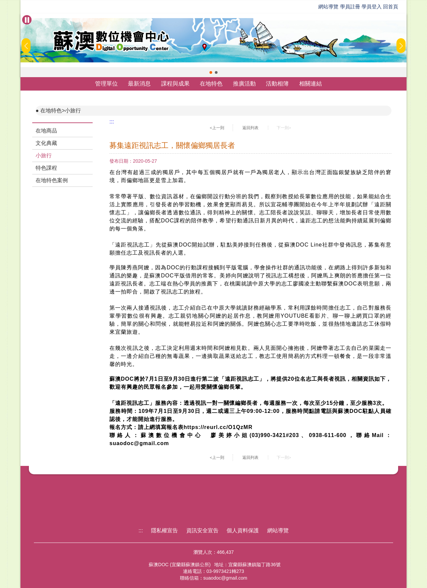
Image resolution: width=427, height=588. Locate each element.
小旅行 (44, 155)
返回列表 (250, 128)
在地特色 (211, 84)
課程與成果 (175, 84)
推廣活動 (244, 84)
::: (111, 121)
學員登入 (372, 6)
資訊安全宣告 (202, 530)
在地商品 (46, 130)
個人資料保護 (243, 530)
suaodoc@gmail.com (225, 578)
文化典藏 (46, 143)
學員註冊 (350, 6)
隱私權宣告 (164, 530)
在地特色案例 (52, 180)
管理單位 (106, 84)
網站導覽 (328, 6)
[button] (210, 72)
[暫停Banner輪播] (27, 19)
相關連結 (310, 84)
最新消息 (139, 84)
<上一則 (217, 128)
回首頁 (390, 6)
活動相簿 (277, 84)
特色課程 (46, 168)
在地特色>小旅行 (60, 110)
